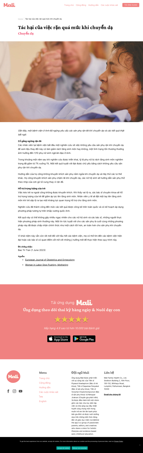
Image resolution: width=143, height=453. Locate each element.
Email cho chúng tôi (112, 394)
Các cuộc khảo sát (108, 5)
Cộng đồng (80, 5)
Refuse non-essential (80, 448)
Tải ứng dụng (130, 5)
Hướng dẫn (92, 5)
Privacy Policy (118, 441)
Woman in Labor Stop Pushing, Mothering (46, 264)
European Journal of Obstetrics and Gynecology (50, 259)
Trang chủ (68, 5)
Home (20, 19)
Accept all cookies (63, 448)
